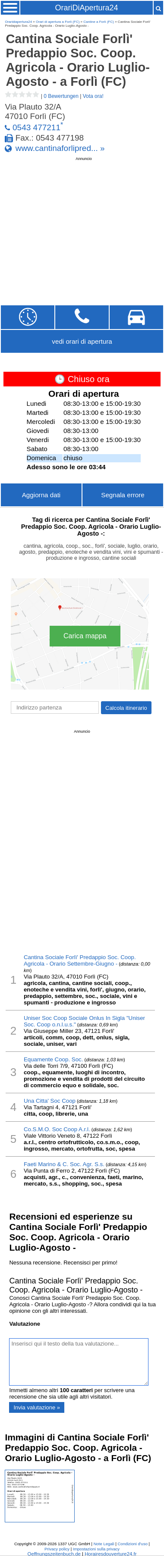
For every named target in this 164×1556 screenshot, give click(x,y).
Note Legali (104, 1543)
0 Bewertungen (61, 96)
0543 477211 (36, 127)
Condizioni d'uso (133, 1543)
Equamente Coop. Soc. (53, 1059)
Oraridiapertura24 (18, 22)
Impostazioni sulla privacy (96, 1549)
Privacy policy (56, 1549)
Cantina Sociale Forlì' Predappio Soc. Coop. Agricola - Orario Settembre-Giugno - (80, 960)
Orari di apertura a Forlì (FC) (57, 22)
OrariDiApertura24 (86, 7)
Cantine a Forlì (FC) (98, 22)
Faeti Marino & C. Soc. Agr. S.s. (64, 1164)
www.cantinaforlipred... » (60, 148)
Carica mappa (85, 636)
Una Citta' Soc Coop (50, 1101)
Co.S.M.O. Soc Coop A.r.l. (57, 1129)
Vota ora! (93, 96)
